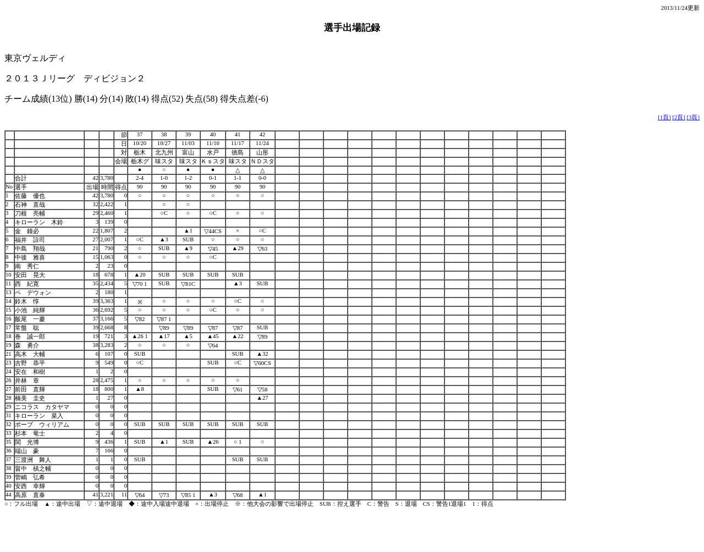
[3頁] (693, 117)
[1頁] (664, 117)
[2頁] (678, 117)
